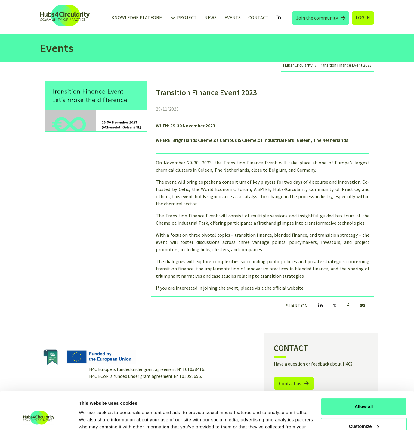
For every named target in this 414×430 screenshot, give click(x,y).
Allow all (364, 373)
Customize (364, 393)
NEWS (210, 17)
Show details (93, 418)
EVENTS (232, 17)
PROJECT (187, 17)
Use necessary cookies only (364, 413)
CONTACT (258, 17)
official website (288, 288)
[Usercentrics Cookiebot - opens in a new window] (39, 418)
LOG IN (363, 17)
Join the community (320, 18)
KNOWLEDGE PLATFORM (137, 17)
